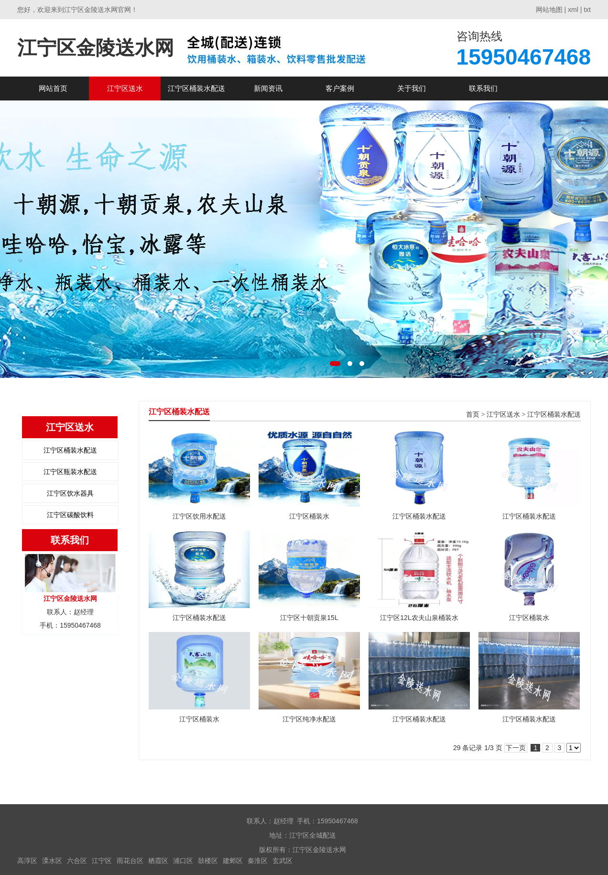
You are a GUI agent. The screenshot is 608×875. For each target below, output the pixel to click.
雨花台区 (130, 860)
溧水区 (52, 860)
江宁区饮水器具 (70, 493)
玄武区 (282, 860)
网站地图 (549, 9)
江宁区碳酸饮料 (70, 515)
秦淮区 (258, 860)
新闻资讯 (268, 88)
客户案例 (340, 88)
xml (573, 9)
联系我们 (483, 88)
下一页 (516, 748)
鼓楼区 (208, 860)
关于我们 (411, 88)
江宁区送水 (125, 88)
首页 (472, 414)
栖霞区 (158, 860)
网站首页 (53, 88)
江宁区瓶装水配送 (70, 472)
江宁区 (102, 860)
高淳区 (27, 860)
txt (587, 9)
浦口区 (183, 860)
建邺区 (233, 860)
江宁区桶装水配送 (196, 88)
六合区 (77, 860)
